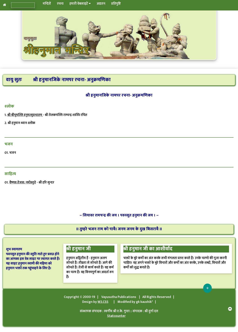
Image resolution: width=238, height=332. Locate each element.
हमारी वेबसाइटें (80, 4)
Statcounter (116, 316)
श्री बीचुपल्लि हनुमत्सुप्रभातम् (25, 115)
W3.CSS (103, 302)
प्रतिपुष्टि (116, 4)
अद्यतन (101, 4)
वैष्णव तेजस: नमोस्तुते (22, 182)
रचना (60, 4)
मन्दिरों (47, 4)
